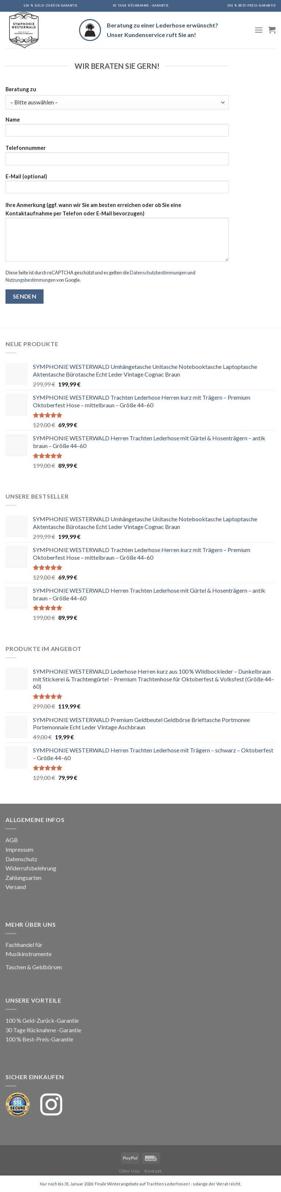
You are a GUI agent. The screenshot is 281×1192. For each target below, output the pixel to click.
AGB (11, 839)
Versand (15, 886)
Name (117, 129)
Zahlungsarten (23, 877)
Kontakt (153, 1171)
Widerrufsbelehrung (30, 868)
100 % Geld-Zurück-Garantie (42, 1020)
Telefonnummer (117, 157)
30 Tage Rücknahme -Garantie (43, 1029)
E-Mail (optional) (117, 186)
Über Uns (129, 1171)
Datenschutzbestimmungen (158, 272)
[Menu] (258, 30)
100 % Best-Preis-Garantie (39, 1039)
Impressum (19, 849)
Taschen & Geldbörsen (33, 966)
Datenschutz (21, 858)
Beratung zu (20, 89)
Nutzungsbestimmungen (30, 280)
